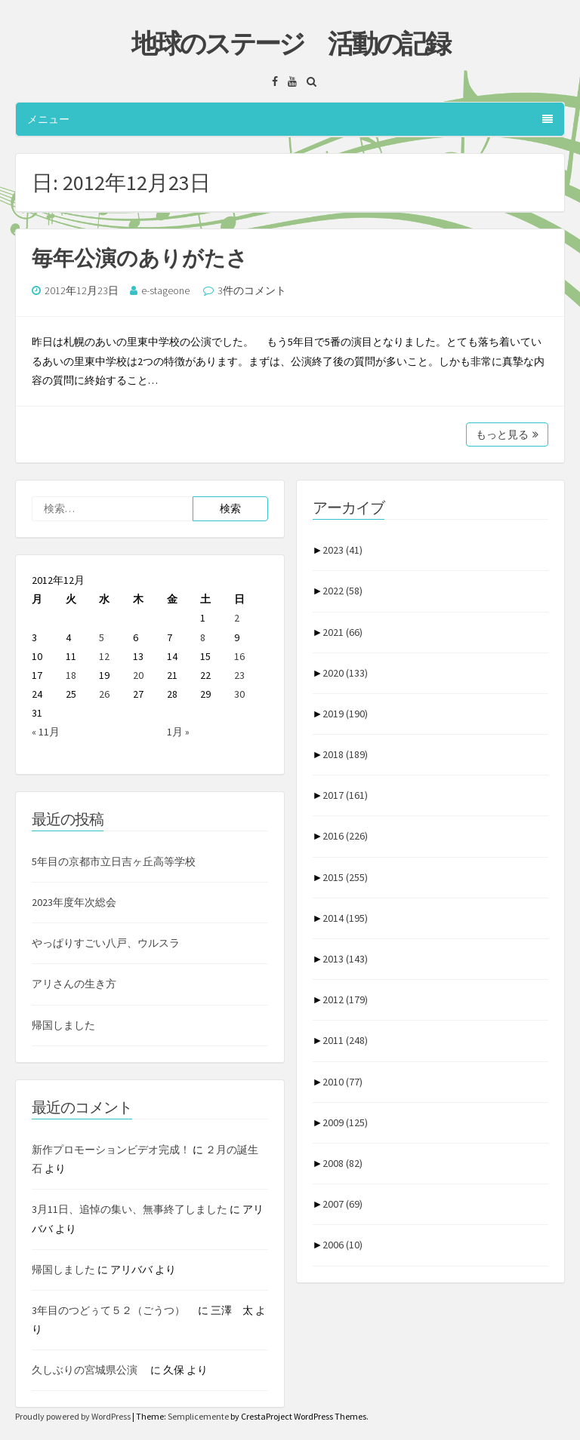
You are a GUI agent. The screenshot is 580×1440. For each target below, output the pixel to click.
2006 (342, 1244)
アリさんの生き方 (74, 983)
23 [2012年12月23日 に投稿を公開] (239, 675)
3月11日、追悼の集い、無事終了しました (129, 1209)
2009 (345, 1122)
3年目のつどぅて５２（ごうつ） (114, 1310)
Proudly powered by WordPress (73, 1416)
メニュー (290, 119)
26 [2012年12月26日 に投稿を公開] (104, 694)
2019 (345, 713)
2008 (342, 1163)
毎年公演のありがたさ (140, 258)
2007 (342, 1204)
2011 (345, 1040)
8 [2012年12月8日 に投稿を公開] (202, 637)
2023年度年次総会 (74, 902)
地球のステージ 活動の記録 (290, 43)
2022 (342, 590)
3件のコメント (252, 290)
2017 (345, 795)
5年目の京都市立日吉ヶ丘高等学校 (114, 861)
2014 (345, 918)
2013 (345, 959)
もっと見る (507, 434)
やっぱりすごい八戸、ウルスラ (106, 943)
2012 (345, 999)
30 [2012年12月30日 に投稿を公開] (239, 694)
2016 (345, 836)
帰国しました (63, 1025)
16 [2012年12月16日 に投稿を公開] (239, 656)
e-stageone (165, 290)
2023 (342, 550)
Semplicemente (198, 1416)
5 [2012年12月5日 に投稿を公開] (101, 637)
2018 (345, 754)
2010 (342, 1081)
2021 (342, 632)
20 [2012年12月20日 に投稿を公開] (138, 675)
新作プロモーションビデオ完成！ (111, 1149)
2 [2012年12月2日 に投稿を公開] (236, 618)
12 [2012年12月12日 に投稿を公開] (104, 656)
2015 (345, 877)
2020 (345, 673)
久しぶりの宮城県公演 (90, 1370)
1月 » (178, 731)
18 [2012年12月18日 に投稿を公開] (71, 675)
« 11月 (46, 731)
